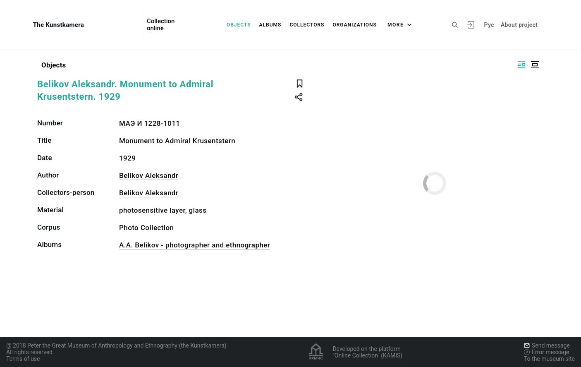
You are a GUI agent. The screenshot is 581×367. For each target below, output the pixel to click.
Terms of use (23, 358)
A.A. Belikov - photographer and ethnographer (194, 245)
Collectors (306, 25)
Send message (547, 345)
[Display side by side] (521, 64)
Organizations (354, 25)
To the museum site (549, 358)
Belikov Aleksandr (148, 175)
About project (519, 25)
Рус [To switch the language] (489, 25)
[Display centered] (534, 64)
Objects (239, 25)
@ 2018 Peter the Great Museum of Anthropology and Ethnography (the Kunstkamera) (116, 345)
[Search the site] (454, 24)
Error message (546, 352)
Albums (270, 25)
